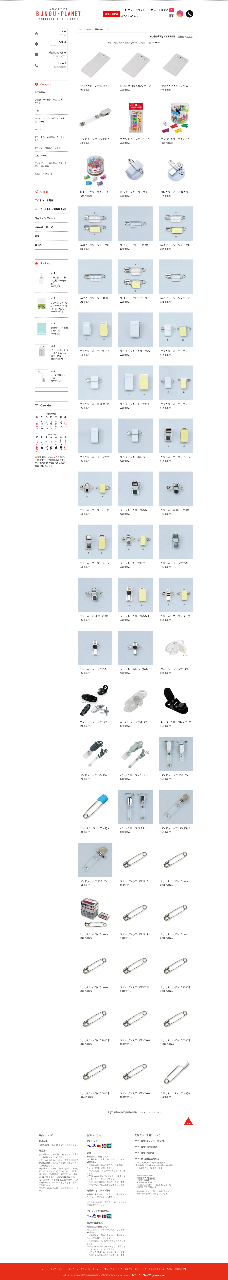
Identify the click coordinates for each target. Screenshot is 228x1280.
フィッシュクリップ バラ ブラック (99, 722)
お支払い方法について (112, 1269)
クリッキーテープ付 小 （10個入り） (100, 510)
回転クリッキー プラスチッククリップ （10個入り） (149, 192)
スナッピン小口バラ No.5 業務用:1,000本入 (144, 881)
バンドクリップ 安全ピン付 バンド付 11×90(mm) (107, 881)
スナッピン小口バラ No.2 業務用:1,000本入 (184, 934)
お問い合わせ (72, 1269)
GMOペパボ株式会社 (101, 1275)
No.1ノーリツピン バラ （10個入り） (181, 298)
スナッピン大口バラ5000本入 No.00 (140, 1093)
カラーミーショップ (70, 1275)
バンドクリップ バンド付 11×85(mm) (100, 139)
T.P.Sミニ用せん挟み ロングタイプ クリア (103, 86)
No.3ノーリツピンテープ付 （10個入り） (102, 245)
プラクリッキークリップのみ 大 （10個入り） (105, 457)
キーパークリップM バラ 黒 (175, 722)
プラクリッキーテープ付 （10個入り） (182, 351)
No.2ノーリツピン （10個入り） (98, 298)
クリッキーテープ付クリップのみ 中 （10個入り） (108, 563)
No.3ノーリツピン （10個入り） (138, 245)
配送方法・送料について (135, 1269)
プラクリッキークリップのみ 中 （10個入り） (145, 351)
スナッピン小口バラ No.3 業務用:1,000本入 (104, 934)
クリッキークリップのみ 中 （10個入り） (183, 563)
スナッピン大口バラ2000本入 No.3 (99, 1040)
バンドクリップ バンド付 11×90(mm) (100, 775)
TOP (80, 29)
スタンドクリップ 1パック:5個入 (138, 139)
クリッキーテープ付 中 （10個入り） (140, 563)
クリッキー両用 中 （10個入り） (98, 616)
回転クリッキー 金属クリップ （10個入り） (184, 192)
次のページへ (155, 42)
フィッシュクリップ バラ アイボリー (180, 669)
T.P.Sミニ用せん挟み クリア (135, 86)
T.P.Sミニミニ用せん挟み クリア (178, 86)
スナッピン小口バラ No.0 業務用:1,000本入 (104, 987)
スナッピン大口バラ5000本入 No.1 (179, 1040)
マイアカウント (57, 1269)
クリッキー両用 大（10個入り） (138, 669)
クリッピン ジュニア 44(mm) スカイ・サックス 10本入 (110, 828)
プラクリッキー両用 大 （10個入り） (140, 457)
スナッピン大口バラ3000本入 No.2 (139, 1040)
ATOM (183, 1269)
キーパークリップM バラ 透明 (136, 722)
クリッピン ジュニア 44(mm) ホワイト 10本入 (186, 1093)
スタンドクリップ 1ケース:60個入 (98, 192)
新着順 (190, 36)
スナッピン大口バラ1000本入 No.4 (179, 987)
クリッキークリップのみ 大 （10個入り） (103, 669)
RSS (177, 1269)
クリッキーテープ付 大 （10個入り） (181, 616)
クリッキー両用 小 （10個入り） (178, 510)
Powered (144, 1275)
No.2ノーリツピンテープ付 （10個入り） (183, 245)
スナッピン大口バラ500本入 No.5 (138, 987)
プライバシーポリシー (90, 1269)
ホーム (45, 1269)
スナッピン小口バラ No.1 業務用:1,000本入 (144, 934)
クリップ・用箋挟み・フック (98, 29)
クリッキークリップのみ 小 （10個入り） (143, 510)
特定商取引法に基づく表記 (160, 1269)
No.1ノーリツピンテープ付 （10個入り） (143, 298)
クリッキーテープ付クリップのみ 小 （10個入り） (188, 457)
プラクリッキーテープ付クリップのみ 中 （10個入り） (110, 351)
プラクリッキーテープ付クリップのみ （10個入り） (149, 404)
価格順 (181, 36)
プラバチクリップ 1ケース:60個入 (179, 139)
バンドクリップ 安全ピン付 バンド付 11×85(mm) (187, 775)
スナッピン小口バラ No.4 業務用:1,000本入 (184, 881)
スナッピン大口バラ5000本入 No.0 (99, 1093)
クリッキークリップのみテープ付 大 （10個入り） (148, 616)
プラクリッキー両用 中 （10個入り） (100, 404)
